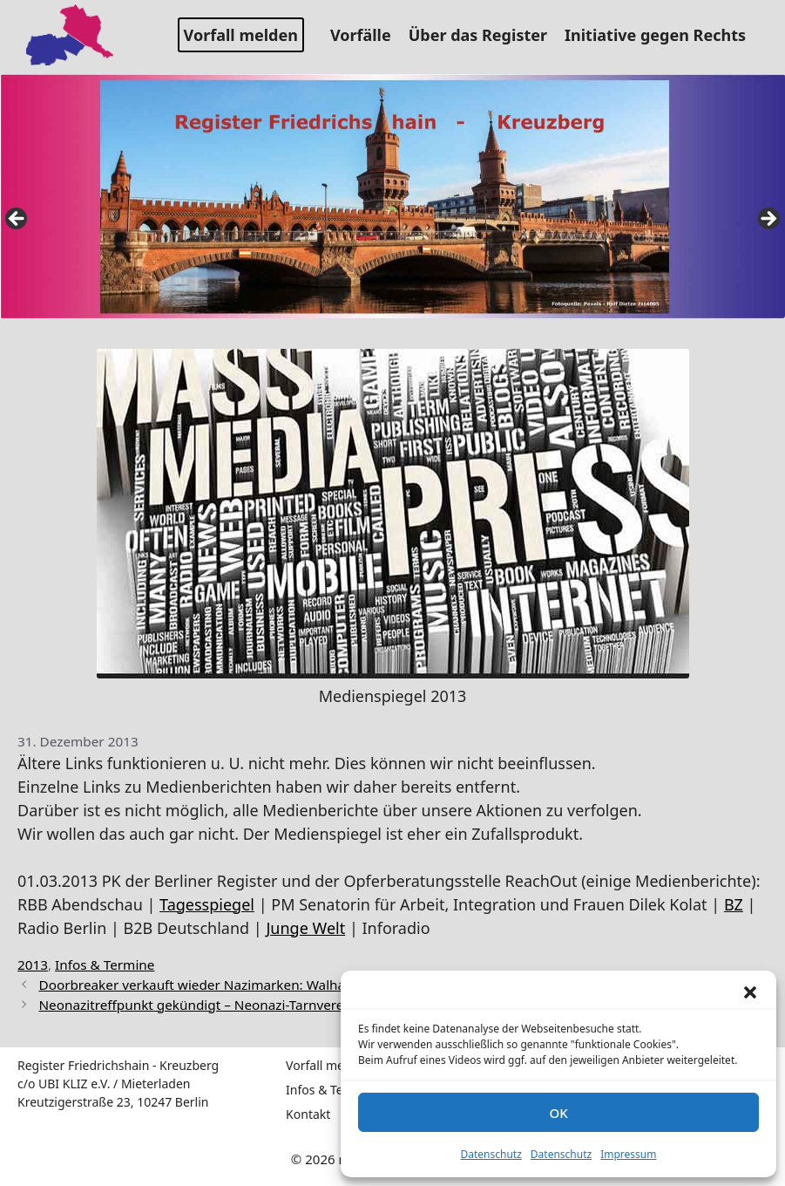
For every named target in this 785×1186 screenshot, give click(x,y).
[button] (750, 992)
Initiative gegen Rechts (662, 35)
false (17, 220)
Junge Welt (305, 927)
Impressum (628, 1154)
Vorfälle (367, 35)
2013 (32, 964)
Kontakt (308, 1114)
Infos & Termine (104, 964)
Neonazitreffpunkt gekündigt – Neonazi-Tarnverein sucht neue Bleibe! (255, 1004)
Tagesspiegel (206, 904)
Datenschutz (491, 1154)
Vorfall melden (241, 34)
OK (558, 1112)
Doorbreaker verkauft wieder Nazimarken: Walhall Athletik (220, 984)
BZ (733, 904)
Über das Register (484, 35)
